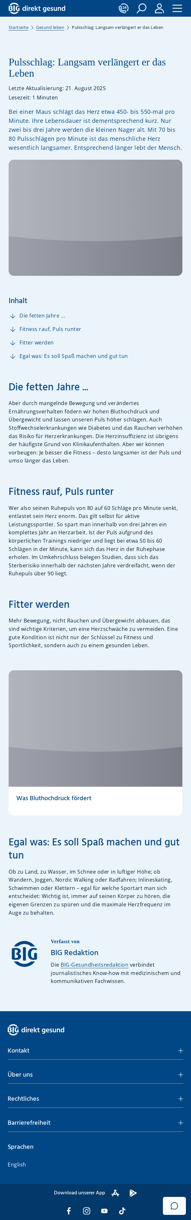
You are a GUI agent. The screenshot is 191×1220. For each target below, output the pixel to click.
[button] (141, 8)
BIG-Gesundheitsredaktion (94, 964)
